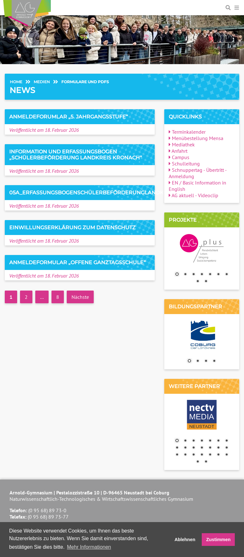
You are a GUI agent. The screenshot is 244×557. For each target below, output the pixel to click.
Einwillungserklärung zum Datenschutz (72, 228)
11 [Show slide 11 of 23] (201, 448)
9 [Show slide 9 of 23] (185, 448)
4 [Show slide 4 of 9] (201, 274)
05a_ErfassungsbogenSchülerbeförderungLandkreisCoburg (104, 193)
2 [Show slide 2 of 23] (185, 441)
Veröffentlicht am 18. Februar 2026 (44, 130)
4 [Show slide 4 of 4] (214, 361)
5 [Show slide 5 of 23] (210, 441)
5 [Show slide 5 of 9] (210, 274)
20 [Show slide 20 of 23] (218, 455)
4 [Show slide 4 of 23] (201, 441)
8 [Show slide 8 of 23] (176, 448)
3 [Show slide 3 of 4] (205, 361)
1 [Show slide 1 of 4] (189, 361)
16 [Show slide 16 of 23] (185, 455)
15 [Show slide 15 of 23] (176, 455)
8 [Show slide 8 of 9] (197, 281)
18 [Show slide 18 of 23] (201, 455)
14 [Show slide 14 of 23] (226, 448)
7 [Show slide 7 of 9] (226, 274)
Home (16, 81)
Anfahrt (178, 151)
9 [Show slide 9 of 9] (205, 281)
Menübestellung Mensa (196, 138)
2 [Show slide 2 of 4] (197, 361)
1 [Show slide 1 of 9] (176, 274)
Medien (42, 81)
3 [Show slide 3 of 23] (193, 441)
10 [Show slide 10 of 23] (193, 448)
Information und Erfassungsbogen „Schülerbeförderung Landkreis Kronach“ (75, 155)
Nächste (80, 297)
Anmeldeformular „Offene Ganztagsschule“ (77, 262)
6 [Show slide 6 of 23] (218, 441)
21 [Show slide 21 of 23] (226, 455)
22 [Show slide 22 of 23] (197, 462)
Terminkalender (187, 132)
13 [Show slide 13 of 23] (218, 448)
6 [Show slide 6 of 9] (218, 274)
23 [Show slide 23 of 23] (205, 462)
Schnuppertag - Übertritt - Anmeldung (198, 173)
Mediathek (182, 144)
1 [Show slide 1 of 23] (176, 441)
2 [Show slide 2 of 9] (185, 274)
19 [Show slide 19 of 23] (210, 455)
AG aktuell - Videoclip (193, 195)
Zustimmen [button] (218, 539)
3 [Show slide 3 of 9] (193, 274)
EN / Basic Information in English (197, 185)
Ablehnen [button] (184, 539)
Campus (179, 157)
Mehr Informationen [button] (89, 547)
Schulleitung (184, 163)
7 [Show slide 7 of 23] (226, 441)
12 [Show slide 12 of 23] (210, 448)
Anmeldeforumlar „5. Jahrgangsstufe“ (68, 117)
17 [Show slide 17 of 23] (193, 455)
